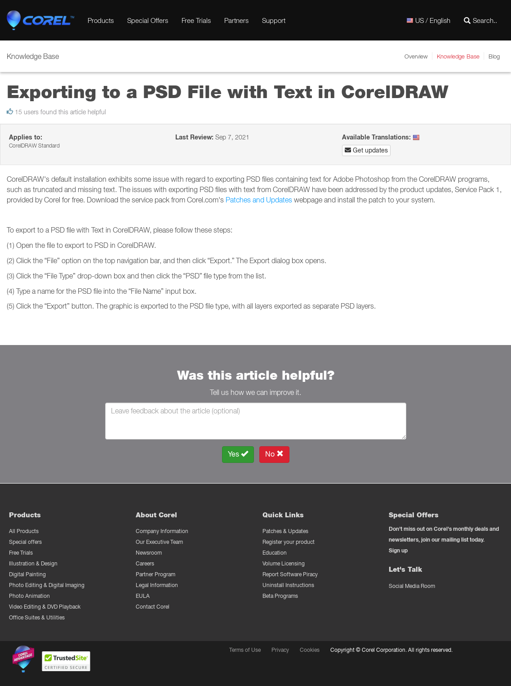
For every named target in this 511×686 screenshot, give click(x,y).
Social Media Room (412, 586)
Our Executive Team (159, 541)
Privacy (280, 649)
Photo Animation (29, 595)
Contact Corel (152, 606)
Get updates (366, 150)
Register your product (288, 541)
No (274, 454)
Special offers (25, 541)
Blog (494, 56)
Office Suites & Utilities (37, 617)
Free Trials (196, 20)
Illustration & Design (33, 563)
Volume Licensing (283, 563)
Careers (145, 563)
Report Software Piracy (290, 574)
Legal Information (157, 585)
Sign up (398, 550)
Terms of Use (245, 649)
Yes (238, 454)
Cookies (310, 649)
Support (273, 20)
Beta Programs (280, 595)
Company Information (162, 531)
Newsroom (149, 552)
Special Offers (147, 20)
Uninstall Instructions (288, 585)
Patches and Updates (259, 200)
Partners (236, 20)
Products (101, 20)
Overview (416, 56)
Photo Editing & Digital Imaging (46, 585)
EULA (143, 595)
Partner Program (155, 574)
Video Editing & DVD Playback (44, 606)
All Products (24, 531)
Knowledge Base (458, 56)
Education (274, 552)
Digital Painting (27, 574)
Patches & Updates (285, 531)
